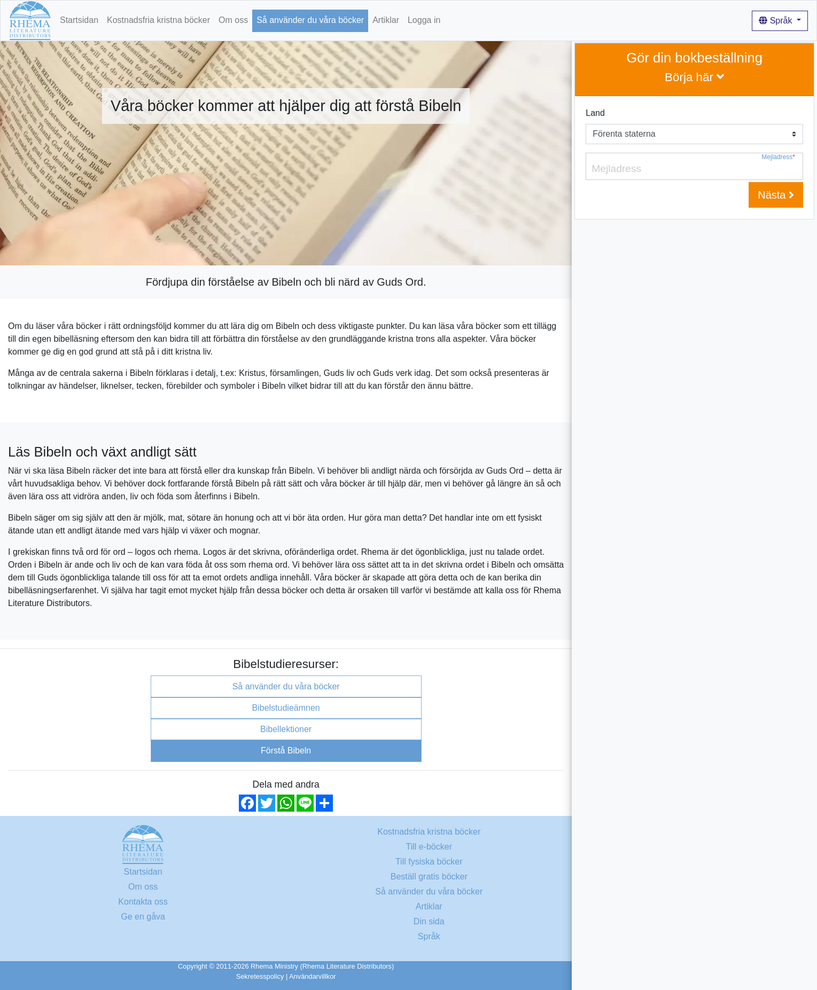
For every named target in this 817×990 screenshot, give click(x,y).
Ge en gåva (143, 916)
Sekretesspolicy (260, 976)
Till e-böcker (429, 846)
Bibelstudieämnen (286, 707)
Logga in (424, 20)
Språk (777, 20)
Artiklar (385, 20)
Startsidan (79, 20)
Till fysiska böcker (429, 861)
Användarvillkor (312, 976)
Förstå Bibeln (286, 750)
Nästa (776, 195)
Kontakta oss (143, 901)
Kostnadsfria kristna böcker (158, 20)
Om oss (233, 20)
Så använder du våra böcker (310, 20)
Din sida (429, 921)
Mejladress (778, 157)
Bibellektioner (286, 729)
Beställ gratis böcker (429, 876)
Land (595, 112)
